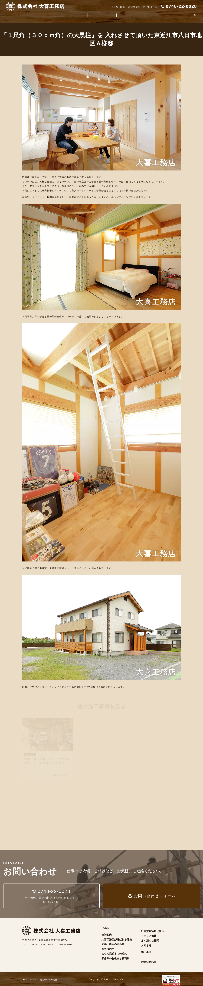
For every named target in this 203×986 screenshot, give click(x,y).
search (194, 15)
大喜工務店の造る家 (71, 15)
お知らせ (146, 943)
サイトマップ (29, 977)
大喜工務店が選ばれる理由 (41, 15)
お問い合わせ (148, 960)
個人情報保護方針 (48, 977)
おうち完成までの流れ (114, 951)
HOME (105, 926)
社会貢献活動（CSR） (157, 15)
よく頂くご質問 (182, 15)
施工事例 (105, 15)
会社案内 (18, 15)
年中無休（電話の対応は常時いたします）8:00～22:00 (51, 893)
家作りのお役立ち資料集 (127, 15)
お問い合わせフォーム (151, 893)
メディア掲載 (148, 933)
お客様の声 (91, 15)
